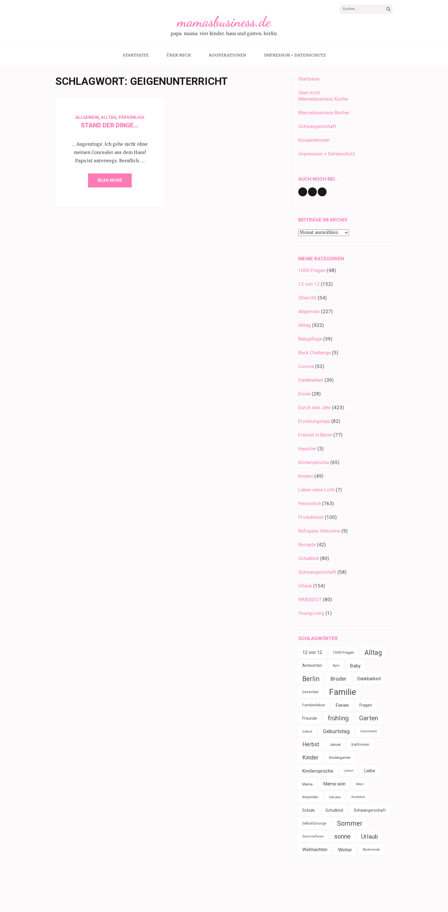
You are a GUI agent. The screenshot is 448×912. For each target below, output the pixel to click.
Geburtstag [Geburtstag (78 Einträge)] (336, 731)
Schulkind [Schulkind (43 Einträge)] (334, 810)
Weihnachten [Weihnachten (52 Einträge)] (314, 849)
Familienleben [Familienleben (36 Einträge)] (313, 705)
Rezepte (307, 544)
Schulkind (308, 558)
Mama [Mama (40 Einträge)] (307, 784)
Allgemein (87, 117)
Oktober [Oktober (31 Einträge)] (335, 797)
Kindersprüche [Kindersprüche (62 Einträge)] (317, 771)
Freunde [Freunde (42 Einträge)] (309, 718)
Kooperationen (227, 55)
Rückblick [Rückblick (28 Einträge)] (358, 797)
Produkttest (311, 517)
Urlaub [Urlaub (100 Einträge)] (369, 836)
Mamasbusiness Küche (323, 99)
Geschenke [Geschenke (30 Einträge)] (368, 731)
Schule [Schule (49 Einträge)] (308, 810)
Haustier (307, 448)
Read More (109, 180)
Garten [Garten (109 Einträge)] (368, 718)
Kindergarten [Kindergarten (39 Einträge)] (340, 757)
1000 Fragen (312, 270)
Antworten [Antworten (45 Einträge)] (312, 665)
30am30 (307, 298)
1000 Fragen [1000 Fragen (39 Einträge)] (343, 652)
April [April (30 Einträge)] (336, 665)
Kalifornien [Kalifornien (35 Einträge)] (360, 744)
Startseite (136, 55)
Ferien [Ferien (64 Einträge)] (342, 705)
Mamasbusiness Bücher (323, 112)
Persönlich (131, 117)
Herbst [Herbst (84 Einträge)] (310, 744)
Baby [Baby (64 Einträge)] (355, 666)
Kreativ (305, 476)
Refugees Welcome (319, 531)
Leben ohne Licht (316, 490)
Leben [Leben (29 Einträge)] (348, 771)
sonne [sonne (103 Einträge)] (342, 836)
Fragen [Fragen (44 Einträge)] (365, 705)
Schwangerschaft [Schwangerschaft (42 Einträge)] (370, 810)
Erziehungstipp (314, 421)
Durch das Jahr (314, 407)
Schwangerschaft (317, 126)
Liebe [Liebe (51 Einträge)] (369, 770)
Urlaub (305, 586)
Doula (304, 394)
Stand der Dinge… (110, 125)
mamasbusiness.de (224, 21)
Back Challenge (314, 352)
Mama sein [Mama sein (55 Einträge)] (334, 784)
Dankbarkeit (310, 380)
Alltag (108, 117)
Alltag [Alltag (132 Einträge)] (373, 653)
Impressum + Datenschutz (295, 55)
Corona (306, 366)
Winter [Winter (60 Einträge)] (345, 850)
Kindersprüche (313, 462)
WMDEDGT (310, 599)
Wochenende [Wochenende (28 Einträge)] (371, 849)
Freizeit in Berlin (315, 435)
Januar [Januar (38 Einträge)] (335, 744)
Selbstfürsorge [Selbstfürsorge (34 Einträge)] (314, 823)
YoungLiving (311, 613)
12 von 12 (309, 284)
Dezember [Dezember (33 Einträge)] (310, 692)
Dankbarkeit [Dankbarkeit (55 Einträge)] (369, 678)
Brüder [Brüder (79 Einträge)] (338, 678)
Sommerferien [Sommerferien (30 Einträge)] (313, 836)
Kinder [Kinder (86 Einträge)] (310, 757)
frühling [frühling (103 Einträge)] (338, 718)
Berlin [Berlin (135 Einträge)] (311, 679)
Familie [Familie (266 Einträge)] (342, 692)
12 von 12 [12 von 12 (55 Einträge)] (312, 652)
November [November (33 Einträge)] (310, 797)
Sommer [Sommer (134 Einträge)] (350, 823)
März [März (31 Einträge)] (360, 784)
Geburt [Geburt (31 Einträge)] (307, 731)
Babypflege (310, 339)
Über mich (179, 55)
